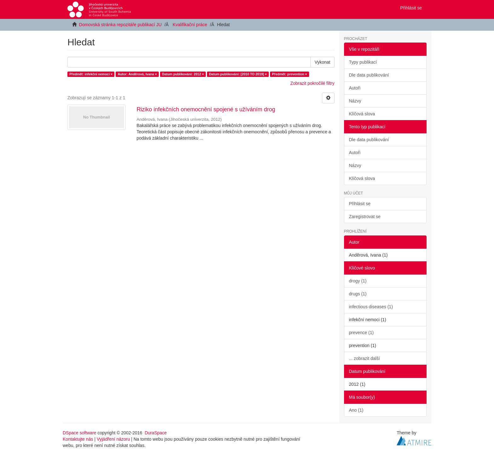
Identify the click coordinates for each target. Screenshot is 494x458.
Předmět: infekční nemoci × (90, 74)
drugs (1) (358, 293)
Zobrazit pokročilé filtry (312, 83)
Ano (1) (356, 410)
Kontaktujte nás (78, 439)
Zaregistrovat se (365, 216)
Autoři (355, 87)
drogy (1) (358, 280)
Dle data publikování (369, 75)
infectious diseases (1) (371, 306)
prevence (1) (361, 332)
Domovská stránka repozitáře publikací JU (120, 24)
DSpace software (79, 432)
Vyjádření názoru (113, 439)
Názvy (355, 100)
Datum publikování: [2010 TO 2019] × (238, 74)
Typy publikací (363, 62)
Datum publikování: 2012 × (183, 74)
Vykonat (322, 62)
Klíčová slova (362, 113)
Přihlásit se (359, 203)
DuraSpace (156, 432)
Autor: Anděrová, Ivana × (137, 74)
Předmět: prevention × (289, 74)
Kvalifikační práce (190, 24)
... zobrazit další (364, 358)
